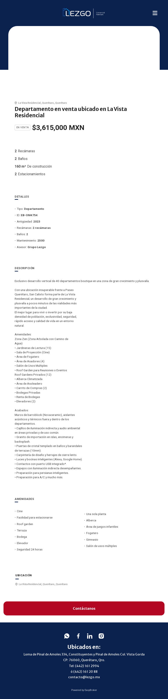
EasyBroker (91, 690)
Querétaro (48, 102)
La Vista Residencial (29, 102)
